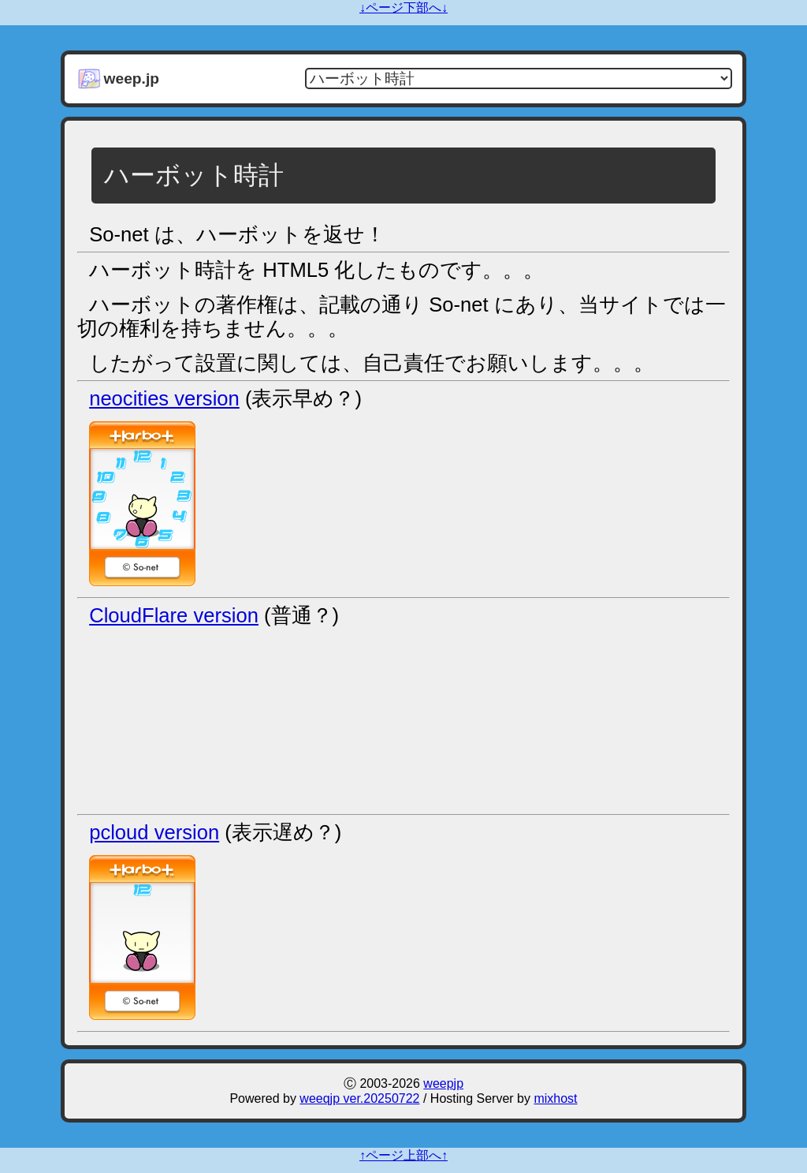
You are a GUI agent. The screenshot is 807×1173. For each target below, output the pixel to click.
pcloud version (154, 832)
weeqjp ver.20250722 (359, 1098)
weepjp (443, 1083)
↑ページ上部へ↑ (403, 1155)
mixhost (555, 1098)
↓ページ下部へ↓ (403, 7)
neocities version (164, 398)
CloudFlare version (173, 615)
